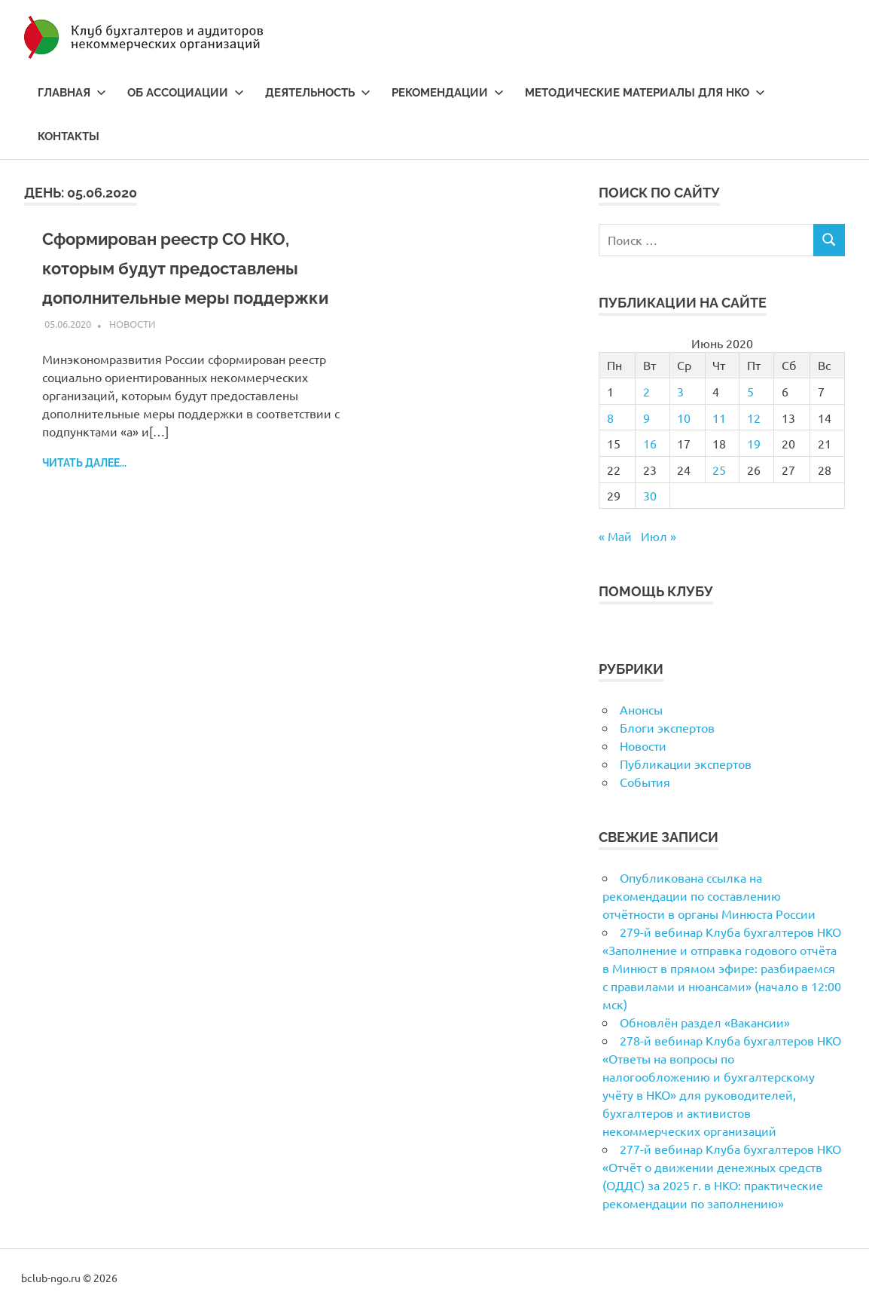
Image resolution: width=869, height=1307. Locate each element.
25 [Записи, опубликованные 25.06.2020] (719, 469)
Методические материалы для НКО (645, 92)
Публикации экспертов (686, 763)
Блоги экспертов (667, 727)
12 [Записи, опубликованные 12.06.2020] (754, 417)
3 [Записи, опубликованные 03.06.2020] (680, 391)
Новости (132, 353)
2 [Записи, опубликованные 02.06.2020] (646, 391)
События (645, 781)
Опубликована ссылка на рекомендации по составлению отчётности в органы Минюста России (709, 895)
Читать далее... (84, 492)
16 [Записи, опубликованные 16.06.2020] (650, 443)
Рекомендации (448, 92)
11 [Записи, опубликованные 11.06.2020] (719, 417)
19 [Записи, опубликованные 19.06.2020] (754, 443)
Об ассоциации (185, 92)
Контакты (68, 136)
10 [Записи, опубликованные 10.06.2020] (684, 417)
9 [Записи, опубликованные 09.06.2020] (646, 417)
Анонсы (641, 709)
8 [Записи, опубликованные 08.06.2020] (610, 417)
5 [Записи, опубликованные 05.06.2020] (750, 391)
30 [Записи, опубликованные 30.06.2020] (650, 495)
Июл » (658, 535)
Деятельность (317, 92)
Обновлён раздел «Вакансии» (705, 1022)
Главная (72, 92)
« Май (615, 535)
